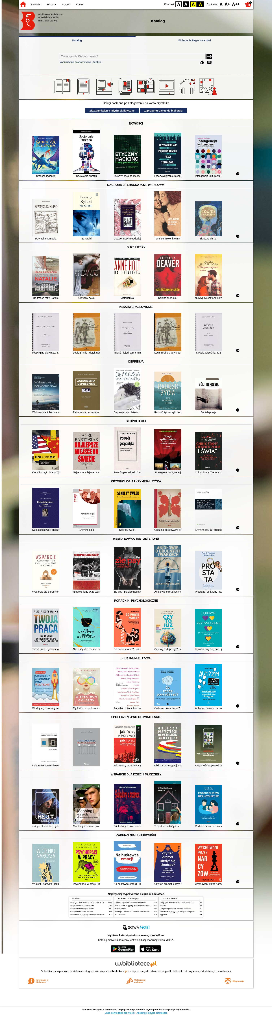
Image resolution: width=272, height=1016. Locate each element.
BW (186, 4)
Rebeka (163, 906)
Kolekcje (97, 62)
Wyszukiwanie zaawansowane (75, 62)
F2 (236, 4)
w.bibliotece (118, 971)
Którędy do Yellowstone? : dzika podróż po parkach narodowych (185, 903)
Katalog (77, 40)
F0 (221, 4)
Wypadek (163, 915)
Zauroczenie (120, 915)
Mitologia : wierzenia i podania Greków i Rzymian (90, 903)
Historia (51, 4)
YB (193, 4)
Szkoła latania (120, 909)
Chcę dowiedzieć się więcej (119, 1012)
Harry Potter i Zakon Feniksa (81, 912)
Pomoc (66, 4)
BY (201, 4)
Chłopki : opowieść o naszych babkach (130, 903)
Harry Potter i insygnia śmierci (82, 909)
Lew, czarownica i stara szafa (82, 906)
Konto (79, 4)
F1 (227, 4)
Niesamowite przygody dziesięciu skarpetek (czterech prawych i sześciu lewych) (102, 915)
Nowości (36, 4)
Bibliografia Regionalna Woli (194, 40)
